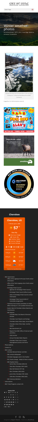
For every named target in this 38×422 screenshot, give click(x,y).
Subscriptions (8, 381)
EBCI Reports (10, 312)
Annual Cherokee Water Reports (18, 338)
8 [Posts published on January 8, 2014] (8, 397)
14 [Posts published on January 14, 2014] (7, 399)
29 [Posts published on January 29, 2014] (9, 404)
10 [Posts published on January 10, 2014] (13, 397)
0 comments (13, 34)
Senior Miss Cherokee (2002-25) (18, 364)
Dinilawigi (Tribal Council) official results (21, 292)
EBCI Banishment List (15, 328)
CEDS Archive (13, 335)
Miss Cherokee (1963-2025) (17, 371)
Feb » (9, 406)
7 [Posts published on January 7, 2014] (6, 397)
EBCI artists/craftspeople (14, 354)
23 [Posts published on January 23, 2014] (11, 402)
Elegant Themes (15, 420)
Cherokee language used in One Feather (18, 357)
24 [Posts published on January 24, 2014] (13, 402)
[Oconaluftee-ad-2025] (19, 198)
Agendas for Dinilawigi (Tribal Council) (20, 289)
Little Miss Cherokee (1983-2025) (18, 376)
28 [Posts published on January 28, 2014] (7, 404)
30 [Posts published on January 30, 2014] (11, 404)
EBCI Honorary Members (14, 379)
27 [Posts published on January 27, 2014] (4, 404)
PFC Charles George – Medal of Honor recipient (20, 359)
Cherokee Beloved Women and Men (17, 352)
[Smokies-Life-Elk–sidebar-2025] (19, 165)
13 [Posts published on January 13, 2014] (4, 399)
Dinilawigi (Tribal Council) (14, 288)
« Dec (5, 406)
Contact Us (8, 347)
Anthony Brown (9, 32)
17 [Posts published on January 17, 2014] (13, 399)
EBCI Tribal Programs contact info (14, 384)
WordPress (31, 420)
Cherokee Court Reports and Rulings (20, 319)
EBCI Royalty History (12, 362)
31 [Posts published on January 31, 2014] (13, 404)
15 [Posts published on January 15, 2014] (9, 399)
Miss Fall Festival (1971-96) (17, 369)
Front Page (25, 32)
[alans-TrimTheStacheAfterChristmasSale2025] (19, 132)
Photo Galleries (9, 345)
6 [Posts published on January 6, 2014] (4, 397)
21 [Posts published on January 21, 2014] (7, 402)
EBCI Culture (8, 350)
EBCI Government (9, 277)
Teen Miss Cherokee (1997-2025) (18, 366)
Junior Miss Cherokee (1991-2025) (19, 374)
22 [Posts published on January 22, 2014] (9, 402)
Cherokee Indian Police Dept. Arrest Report (21, 321)
